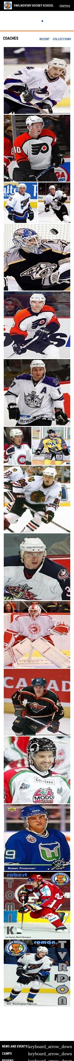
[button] (37, 80)
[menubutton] (65, 5)
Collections (62, 39)
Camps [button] (7, 1053)
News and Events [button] (15, 1046)
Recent (44, 39)
